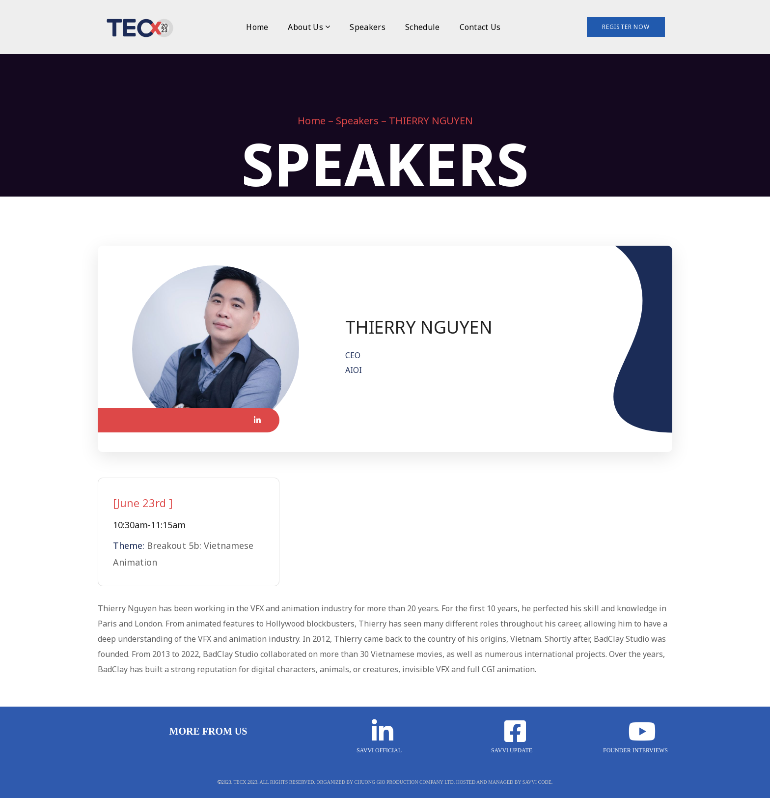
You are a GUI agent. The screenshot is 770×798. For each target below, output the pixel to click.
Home (312, 120)
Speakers (357, 120)
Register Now (626, 27)
